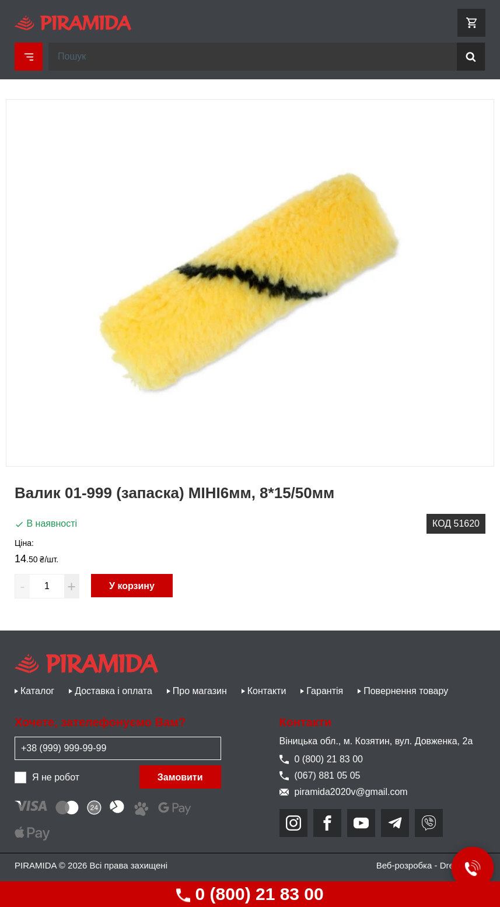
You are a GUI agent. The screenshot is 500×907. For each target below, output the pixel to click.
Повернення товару (405, 691)
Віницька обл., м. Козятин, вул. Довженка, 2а (376, 741)
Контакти (266, 691)
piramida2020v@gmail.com (343, 792)
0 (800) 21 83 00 (250, 894)
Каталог (37, 691)
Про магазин (200, 691)
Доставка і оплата (113, 691)
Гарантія (324, 691)
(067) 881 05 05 (320, 775)
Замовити (180, 777)
